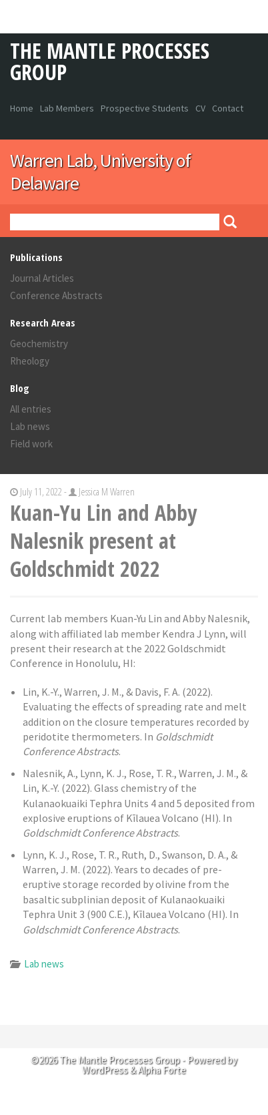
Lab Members (67, 108)
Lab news (30, 426)
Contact (227, 108)
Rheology (29, 361)
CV (200, 108)
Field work (31, 443)
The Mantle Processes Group (109, 61)
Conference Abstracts (56, 295)
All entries (30, 409)
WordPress (105, 1070)
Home (21, 108)
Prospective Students (145, 108)
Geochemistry (39, 343)
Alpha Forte (162, 1070)
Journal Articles (42, 278)
